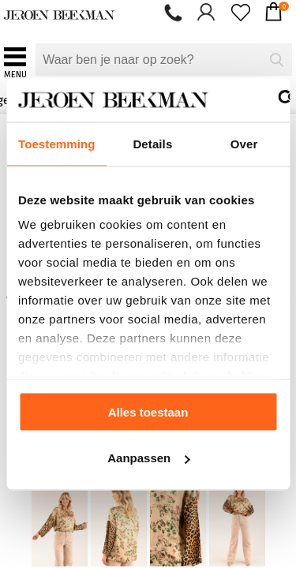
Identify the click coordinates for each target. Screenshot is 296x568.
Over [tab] (244, 143)
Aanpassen (148, 458)
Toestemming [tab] (57, 143)
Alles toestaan (148, 411)
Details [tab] (152, 143)
